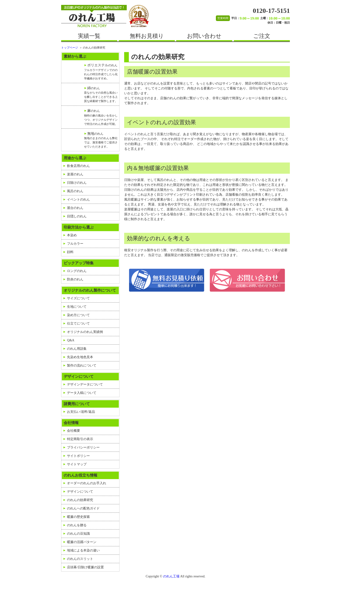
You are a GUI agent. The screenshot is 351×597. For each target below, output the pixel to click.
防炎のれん (75, 279)
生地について (77, 306)
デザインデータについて (85, 384)
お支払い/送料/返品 (81, 411)
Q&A (70, 340)
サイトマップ (77, 464)
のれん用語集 (77, 348)
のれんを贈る (77, 525)
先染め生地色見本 (80, 357)
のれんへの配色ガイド (83, 508)
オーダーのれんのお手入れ (86, 483)
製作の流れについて (81, 365)
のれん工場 (171, 576)
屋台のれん (75, 208)
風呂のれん (75, 191)
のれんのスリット (80, 559)
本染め (72, 235)
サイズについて (78, 298)
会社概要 (73, 430)
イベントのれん (78, 199)
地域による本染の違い (83, 550)
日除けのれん (77, 182)
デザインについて (80, 491)
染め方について (78, 315)
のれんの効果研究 (80, 500)
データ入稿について (81, 393)
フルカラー (75, 243)
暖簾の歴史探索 (78, 517)
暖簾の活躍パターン (81, 542)
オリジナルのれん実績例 (85, 332)
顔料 (70, 252)
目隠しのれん (77, 216)
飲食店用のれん (78, 166)
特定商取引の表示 (80, 439)
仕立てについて (78, 323)
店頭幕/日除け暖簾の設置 (85, 567)
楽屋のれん (75, 174)
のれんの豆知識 (78, 533)
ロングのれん (77, 271)
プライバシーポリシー (83, 447)
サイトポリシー (78, 456)
